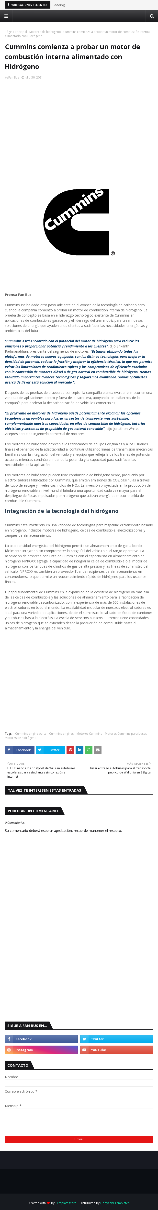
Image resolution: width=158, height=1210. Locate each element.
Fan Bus (13, 77)
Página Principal (16, 32)
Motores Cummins (89, 733)
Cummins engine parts (30, 733)
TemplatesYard (66, 1203)
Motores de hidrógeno (45, 32)
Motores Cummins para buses (126, 733)
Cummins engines (61, 733)
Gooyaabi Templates (114, 1203)
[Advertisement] (79, 121)
